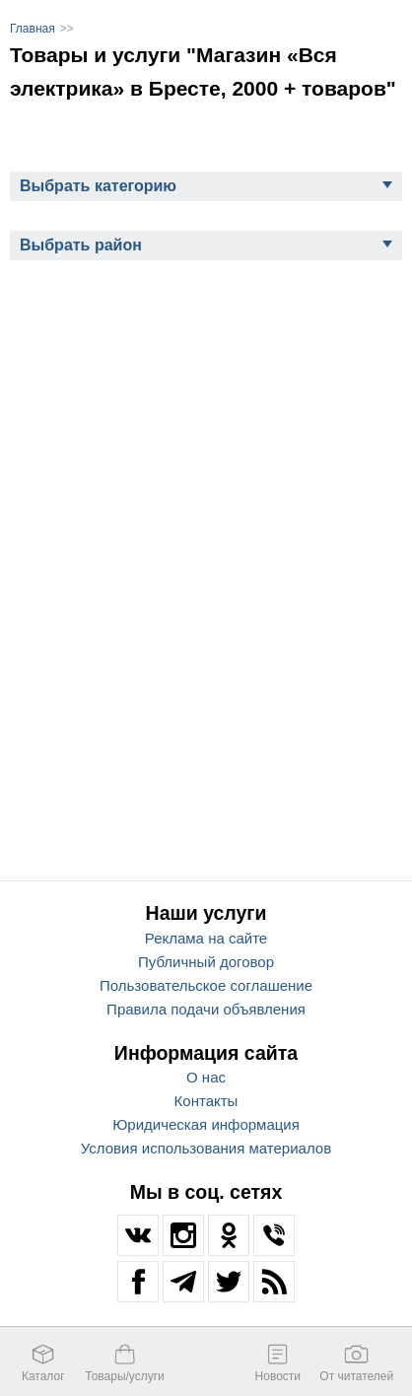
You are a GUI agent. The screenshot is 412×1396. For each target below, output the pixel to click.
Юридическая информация (206, 1124)
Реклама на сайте (206, 938)
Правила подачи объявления (206, 1009)
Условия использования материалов (206, 1148)
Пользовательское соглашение (206, 985)
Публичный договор (206, 961)
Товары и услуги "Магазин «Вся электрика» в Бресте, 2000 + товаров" (203, 71)
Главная (32, 28)
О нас (206, 1077)
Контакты (206, 1100)
